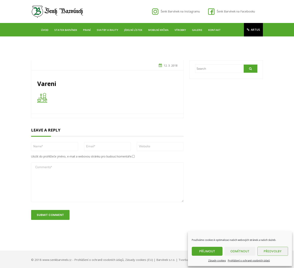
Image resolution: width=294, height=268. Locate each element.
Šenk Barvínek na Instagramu (180, 11)
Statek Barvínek (65, 30)
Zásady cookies (217, 260)
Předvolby (273, 251)
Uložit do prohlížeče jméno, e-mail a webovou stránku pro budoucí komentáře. (81, 156)
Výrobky (180, 30)
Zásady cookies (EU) (139, 260)
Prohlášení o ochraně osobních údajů (249, 260)
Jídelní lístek (133, 30)
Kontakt (214, 30)
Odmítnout (239, 251)
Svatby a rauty (107, 30)
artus (253, 29)
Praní (87, 30)
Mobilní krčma (158, 30)
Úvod (44, 30)
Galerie (197, 30)
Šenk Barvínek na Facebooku (236, 11)
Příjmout (207, 251)
